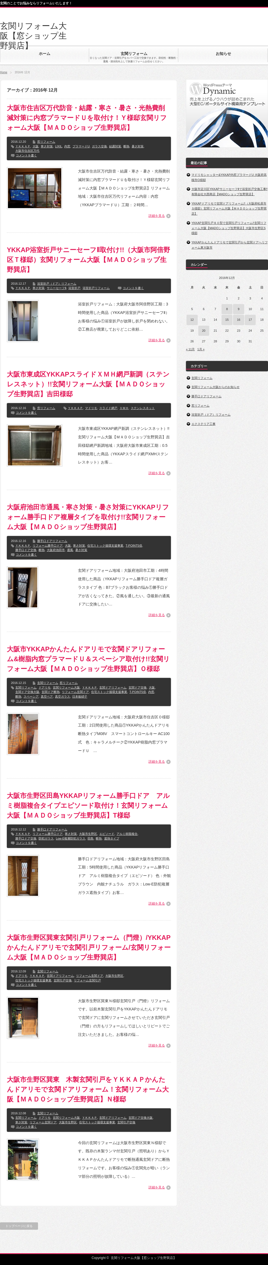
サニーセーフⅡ (56, 288)
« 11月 (190, 349)
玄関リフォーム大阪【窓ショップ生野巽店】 (33, 35)
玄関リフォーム (47, 682)
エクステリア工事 (203, 423)
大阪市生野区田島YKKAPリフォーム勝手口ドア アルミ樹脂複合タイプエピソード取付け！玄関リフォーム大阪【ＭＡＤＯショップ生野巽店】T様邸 (88, 805)
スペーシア (31, 696)
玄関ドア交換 (138, 687)
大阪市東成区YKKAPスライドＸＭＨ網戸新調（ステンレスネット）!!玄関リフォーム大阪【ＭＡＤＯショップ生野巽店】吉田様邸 (88, 384)
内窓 (67, 146)
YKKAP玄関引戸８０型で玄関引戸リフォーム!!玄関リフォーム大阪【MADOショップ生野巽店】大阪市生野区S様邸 (228, 228)
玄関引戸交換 (63, 980)
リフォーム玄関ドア (75, 691)
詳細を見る (156, 216)
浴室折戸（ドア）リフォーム (56, 283)
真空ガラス (62, 696)
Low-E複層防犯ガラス (70, 838)
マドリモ (91, 408)
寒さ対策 (47, 146)
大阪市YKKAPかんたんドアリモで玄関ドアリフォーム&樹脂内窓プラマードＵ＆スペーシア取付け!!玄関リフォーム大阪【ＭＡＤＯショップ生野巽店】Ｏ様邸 (88, 658)
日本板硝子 (79, 696)
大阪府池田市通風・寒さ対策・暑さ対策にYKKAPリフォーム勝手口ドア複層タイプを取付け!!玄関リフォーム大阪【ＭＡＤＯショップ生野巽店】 (88, 517)
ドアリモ (45, 687)
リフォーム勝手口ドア (48, 545)
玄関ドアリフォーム (112, 687)
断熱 (126, 146)
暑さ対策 (138, 146)
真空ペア (47, 696)
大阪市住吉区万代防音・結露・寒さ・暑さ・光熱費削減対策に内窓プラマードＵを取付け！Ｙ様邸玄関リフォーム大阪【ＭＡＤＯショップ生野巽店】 (87, 117)
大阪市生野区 (88, 833)
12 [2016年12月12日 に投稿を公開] (192, 319)
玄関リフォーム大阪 (66, 687)
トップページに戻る (19, 1226)
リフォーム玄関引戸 (87, 980)
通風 (70, 550)
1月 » (201, 349)
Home (3, 72)
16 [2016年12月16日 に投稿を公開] (238, 319)
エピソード (106, 833)
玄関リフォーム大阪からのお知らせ (215, 387)
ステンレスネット (143, 408)
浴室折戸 (74, 288)
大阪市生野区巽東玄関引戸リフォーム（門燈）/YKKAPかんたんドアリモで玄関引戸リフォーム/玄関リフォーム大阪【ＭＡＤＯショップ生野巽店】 (89, 947)
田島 (91, 838)
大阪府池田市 (56, 550)
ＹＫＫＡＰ (22, 146)
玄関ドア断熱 (51, 691)
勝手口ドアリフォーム (52, 541)
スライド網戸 (108, 408)
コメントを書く (26, 155)
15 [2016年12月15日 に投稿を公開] (227, 319)
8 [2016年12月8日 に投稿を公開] (227, 309)
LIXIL (58, 146)
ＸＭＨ (124, 408)
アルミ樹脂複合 (127, 833)
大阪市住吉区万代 (27, 150)
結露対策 (115, 146)
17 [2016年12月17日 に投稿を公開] (250, 319)
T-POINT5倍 (134, 545)
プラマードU (81, 146)
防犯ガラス (46, 838)
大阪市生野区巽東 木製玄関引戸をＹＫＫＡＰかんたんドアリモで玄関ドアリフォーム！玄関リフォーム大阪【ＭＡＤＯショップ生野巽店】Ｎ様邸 (88, 1089)
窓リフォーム (46, 141)
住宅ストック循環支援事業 (105, 545)
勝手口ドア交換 (25, 550)
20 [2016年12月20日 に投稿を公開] (203, 330)
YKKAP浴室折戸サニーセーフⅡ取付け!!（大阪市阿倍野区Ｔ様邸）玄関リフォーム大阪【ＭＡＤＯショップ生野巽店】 (88, 259)
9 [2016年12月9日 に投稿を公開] (238, 309)
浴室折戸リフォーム (96, 288)
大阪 (36, 146)
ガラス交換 (99, 146)
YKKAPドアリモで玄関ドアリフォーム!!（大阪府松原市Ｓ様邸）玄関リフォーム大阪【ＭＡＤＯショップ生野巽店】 (229, 208)
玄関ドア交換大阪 (27, 691)
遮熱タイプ (111, 838)
